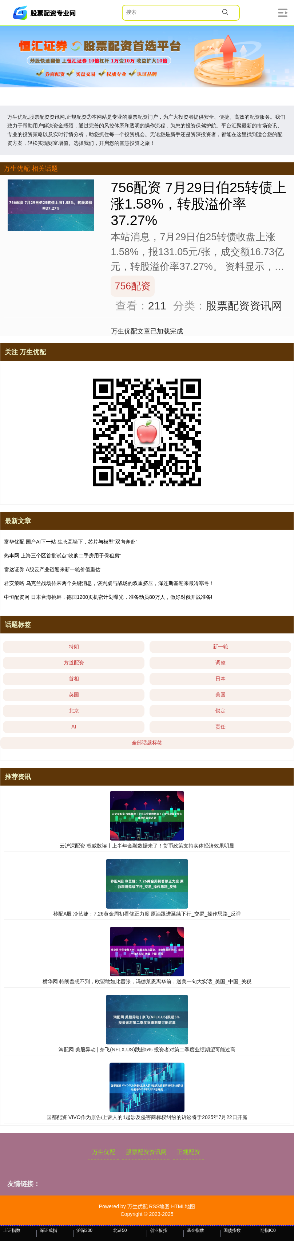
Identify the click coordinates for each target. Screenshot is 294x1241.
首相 (74, 678)
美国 (220, 694)
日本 (220, 678)
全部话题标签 (147, 743)
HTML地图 (183, 1206)
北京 (74, 711)
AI (73, 727)
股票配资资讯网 (146, 1152)
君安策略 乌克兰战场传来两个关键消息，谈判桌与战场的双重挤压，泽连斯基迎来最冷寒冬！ (109, 583)
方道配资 (74, 662)
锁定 (220, 711)
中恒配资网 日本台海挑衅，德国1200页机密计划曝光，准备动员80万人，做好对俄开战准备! (108, 597)
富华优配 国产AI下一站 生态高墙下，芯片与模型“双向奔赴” (70, 542)
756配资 (133, 286)
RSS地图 (159, 1206)
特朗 (74, 646)
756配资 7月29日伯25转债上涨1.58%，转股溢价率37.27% (198, 204)
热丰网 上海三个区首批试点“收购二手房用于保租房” (62, 555)
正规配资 (188, 1152)
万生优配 (103, 1152)
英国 (74, 694)
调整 (220, 662)
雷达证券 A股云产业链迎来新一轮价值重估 (52, 569)
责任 (220, 727)
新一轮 (220, 646)
